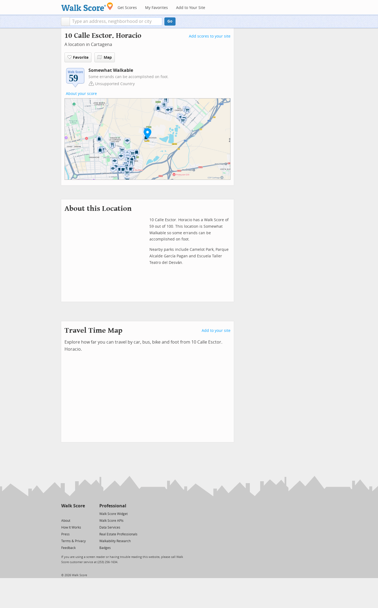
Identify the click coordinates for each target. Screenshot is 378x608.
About (65, 521)
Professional (112, 505)
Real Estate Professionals (118, 534)
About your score (81, 93)
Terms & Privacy (73, 541)
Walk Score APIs (111, 521)
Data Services (109, 527)
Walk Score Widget (113, 514)
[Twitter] (64, 513)
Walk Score (73, 505)
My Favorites (156, 7)
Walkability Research (115, 541)
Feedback (68, 548)
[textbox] (116, 21)
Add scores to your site (210, 36)
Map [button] (104, 57)
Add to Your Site (190, 7)
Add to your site (216, 330)
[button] (65, 21)
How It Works (71, 527)
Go (170, 21)
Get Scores (127, 7)
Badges (105, 548)
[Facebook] (73, 513)
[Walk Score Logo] (87, 6)
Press (65, 534)
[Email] (81, 513)
